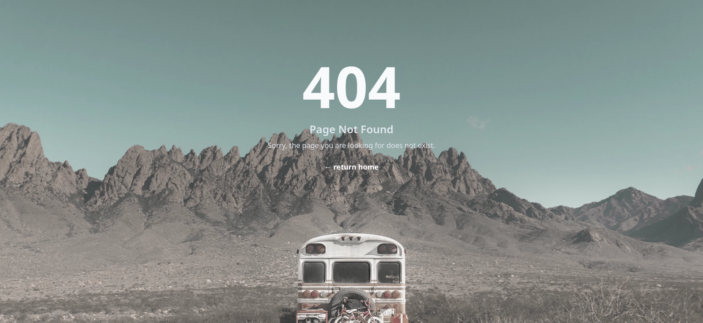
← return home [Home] (351, 167)
